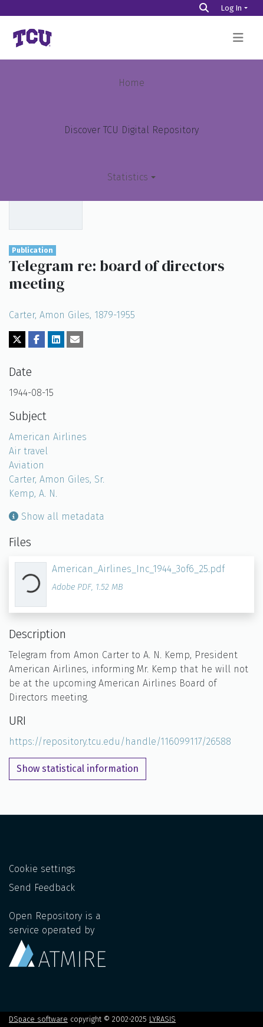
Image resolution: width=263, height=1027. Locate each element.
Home (131, 82)
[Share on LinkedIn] (56, 339)
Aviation (26, 465)
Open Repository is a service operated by (57, 938)
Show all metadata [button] (56, 516)
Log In (231, 8)
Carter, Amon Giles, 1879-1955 (72, 315)
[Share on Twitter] (17, 339)
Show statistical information (78, 768)
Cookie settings (42, 868)
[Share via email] (75, 339)
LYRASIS (162, 1019)
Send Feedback (42, 887)
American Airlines (48, 436)
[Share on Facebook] (36, 339)
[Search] (204, 8)
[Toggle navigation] (238, 38)
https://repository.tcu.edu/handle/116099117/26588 (120, 741)
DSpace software (38, 1019)
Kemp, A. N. (33, 493)
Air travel (28, 451)
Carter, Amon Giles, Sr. (56, 479)
